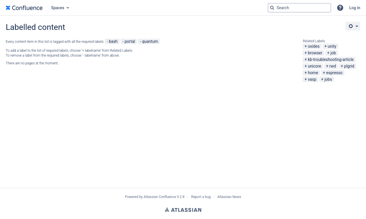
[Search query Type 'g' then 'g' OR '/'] (299, 7)
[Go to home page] (24, 7)
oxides (313, 46)
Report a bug (201, 197)
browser (315, 53)
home (313, 72)
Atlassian (183, 209)
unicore (314, 66)
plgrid (349, 66)
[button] (340, 7)
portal (130, 41)
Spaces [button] (57, 7)
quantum (150, 41)
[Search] (272, 7)
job (333, 53)
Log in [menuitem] (354, 7)
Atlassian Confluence (160, 197)
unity (332, 46)
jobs (328, 79)
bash (113, 41)
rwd (332, 66)
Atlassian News (229, 197)
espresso (334, 72)
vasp (312, 79)
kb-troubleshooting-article (331, 59)
